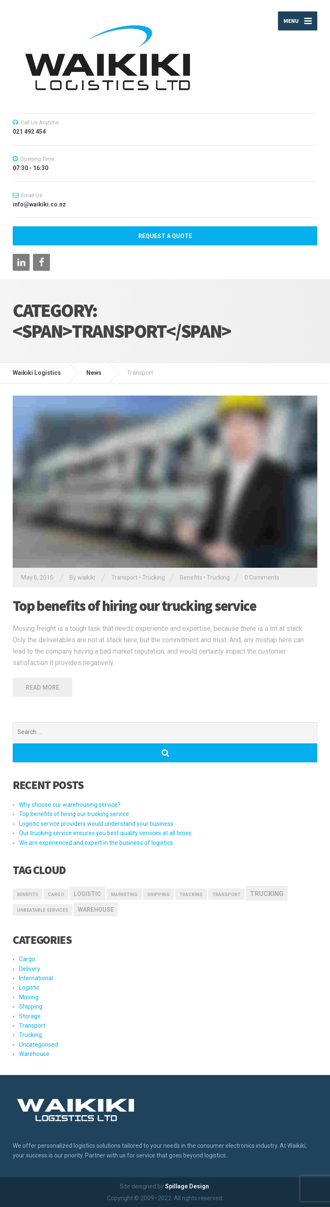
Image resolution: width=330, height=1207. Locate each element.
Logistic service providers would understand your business (96, 823)
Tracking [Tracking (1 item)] (191, 894)
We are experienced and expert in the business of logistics (96, 842)
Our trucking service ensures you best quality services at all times (105, 833)
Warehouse (34, 1053)
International (36, 978)
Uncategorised (38, 1044)
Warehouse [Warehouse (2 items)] (96, 909)
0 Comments (262, 577)
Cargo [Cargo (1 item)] (56, 894)
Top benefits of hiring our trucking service (134, 606)
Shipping (30, 1006)
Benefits (191, 577)
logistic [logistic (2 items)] (87, 894)
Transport (124, 577)
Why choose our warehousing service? (70, 804)
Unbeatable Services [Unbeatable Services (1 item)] (42, 910)
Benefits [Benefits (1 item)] (27, 894)
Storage (30, 1016)
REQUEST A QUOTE (165, 236)
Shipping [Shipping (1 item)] (158, 894)
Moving (28, 997)
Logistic (29, 987)
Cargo (27, 959)
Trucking (153, 577)
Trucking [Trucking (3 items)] (266, 894)
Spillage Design (187, 1186)
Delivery (29, 968)
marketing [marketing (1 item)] (124, 894)
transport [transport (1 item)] (226, 894)
